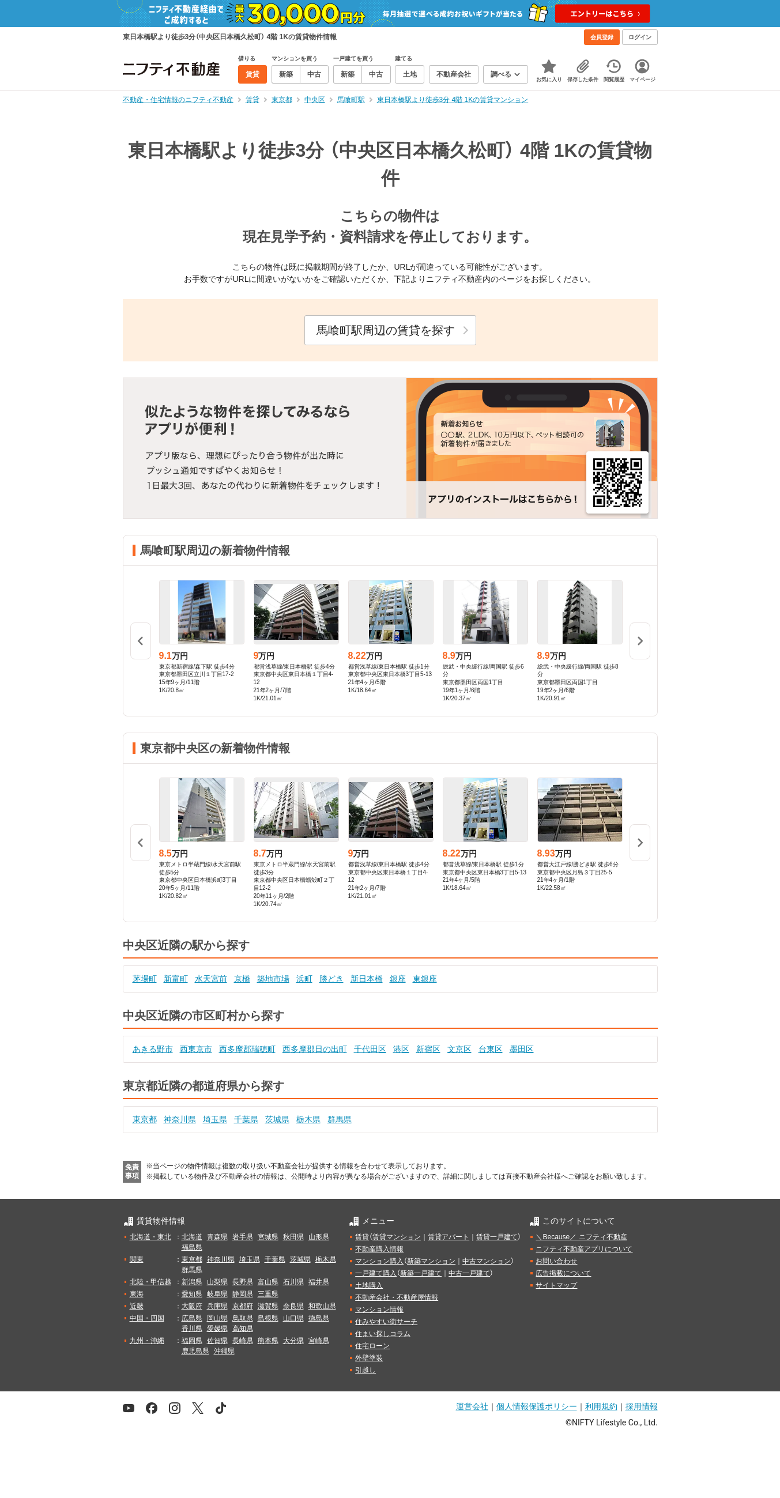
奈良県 (293, 1306)
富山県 (268, 1282)
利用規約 (601, 1406)
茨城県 (277, 1119)
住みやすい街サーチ (386, 1322)
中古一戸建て (469, 1273)
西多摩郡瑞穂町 (247, 1049)
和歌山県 (322, 1306)
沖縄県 (224, 1351)
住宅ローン (372, 1346)
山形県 (318, 1237)
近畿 (137, 1306)
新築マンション (431, 1261)
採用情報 (641, 1406)
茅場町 (145, 978)
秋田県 (293, 1237)
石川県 (293, 1282)
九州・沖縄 (147, 1341)
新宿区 (428, 1049)
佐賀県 (217, 1341)
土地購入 (369, 1285)
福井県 (318, 1282)
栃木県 (308, 1119)
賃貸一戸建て (497, 1237)
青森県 (217, 1237)
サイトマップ (556, 1285)
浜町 (304, 978)
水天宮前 (211, 978)
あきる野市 (153, 1049)
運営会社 (472, 1406)
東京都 (145, 1119)
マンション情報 (379, 1309)
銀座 (398, 978)
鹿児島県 (195, 1351)
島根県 (268, 1318)
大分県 (293, 1341)
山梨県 (217, 1282)
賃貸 (362, 1237)
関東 (137, 1259)
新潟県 (192, 1282)
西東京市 (196, 1049)
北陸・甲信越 (150, 1282)
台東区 (490, 1049)
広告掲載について (563, 1273)
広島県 (192, 1318)
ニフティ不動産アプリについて (584, 1249)
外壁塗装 (369, 1358)
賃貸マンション (396, 1237)
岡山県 (217, 1318)
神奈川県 (180, 1119)
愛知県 (192, 1294)
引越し (365, 1370)
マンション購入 (379, 1261)
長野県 (242, 1282)
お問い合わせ (556, 1261)
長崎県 (242, 1341)
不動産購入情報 (379, 1249)
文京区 (459, 1049)
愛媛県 (217, 1329)
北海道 (192, 1237)
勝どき (331, 978)
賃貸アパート (448, 1237)
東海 (137, 1294)
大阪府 (192, 1306)
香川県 (192, 1329)
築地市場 (273, 978)
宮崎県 (318, 1341)
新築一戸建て (421, 1273)
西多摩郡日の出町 (314, 1049)
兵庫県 (217, 1306)
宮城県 (268, 1237)
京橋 (242, 978)
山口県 (293, 1318)
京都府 (242, 1306)
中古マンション (486, 1261)
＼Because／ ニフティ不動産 (581, 1237)
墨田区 (522, 1049)
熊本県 (268, 1341)
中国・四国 (147, 1318)
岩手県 (242, 1237)
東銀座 (425, 978)
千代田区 (370, 1049)
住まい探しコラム (382, 1334)
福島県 (192, 1247)
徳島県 (318, 1318)
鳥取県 (242, 1318)
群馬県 (339, 1119)
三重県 (268, 1294)
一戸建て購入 (376, 1273)
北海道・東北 (150, 1237)
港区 (401, 1049)
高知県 (242, 1329)
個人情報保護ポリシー (536, 1406)
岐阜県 (217, 1294)
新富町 (176, 978)
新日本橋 (367, 978)
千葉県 (246, 1119)
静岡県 (242, 1294)
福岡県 (192, 1341)
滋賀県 (268, 1306)
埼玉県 (215, 1119)
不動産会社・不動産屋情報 (396, 1297)
